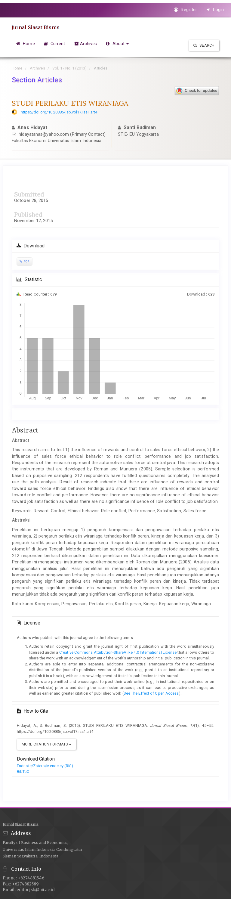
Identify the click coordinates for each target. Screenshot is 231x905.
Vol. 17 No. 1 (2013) (69, 68)
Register (185, 9)
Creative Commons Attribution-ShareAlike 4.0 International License (117, 652)
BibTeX (23, 771)
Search (203, 45)
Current (54, 43)
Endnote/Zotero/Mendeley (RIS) (45, 766)
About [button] (117, 43)
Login (215, 9)
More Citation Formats (46, 744)
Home (25, 43)
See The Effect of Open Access (151, 693)
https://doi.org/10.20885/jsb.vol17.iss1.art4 (59, 112)
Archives (85, 43)
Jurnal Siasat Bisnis (36, 27)
